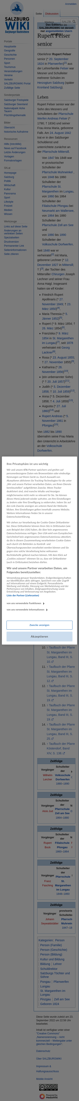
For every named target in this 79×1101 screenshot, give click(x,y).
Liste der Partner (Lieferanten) (23, 595)
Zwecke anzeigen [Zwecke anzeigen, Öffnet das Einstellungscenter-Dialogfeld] (39, 625)
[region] (39, 550)
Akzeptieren (39, 636)
